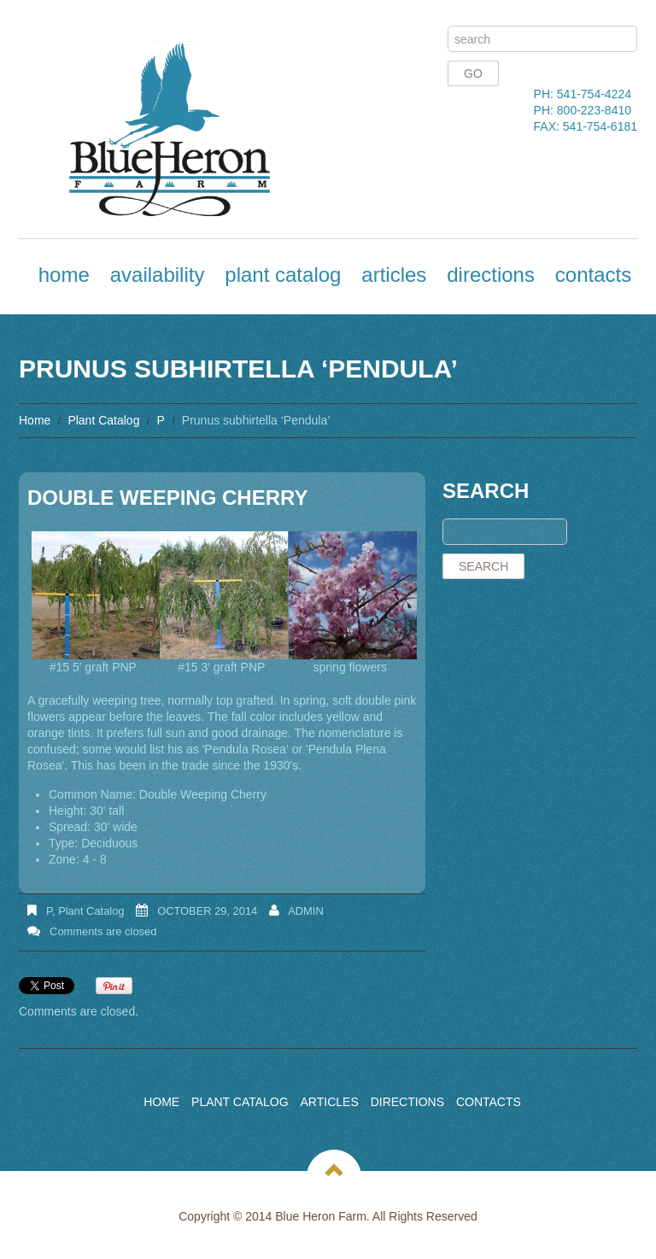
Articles (393, 274)
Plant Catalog (283, 274)
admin (306, 911)
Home (64, 274)
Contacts (593, 274)
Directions (491, 274)
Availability (157, 274)
